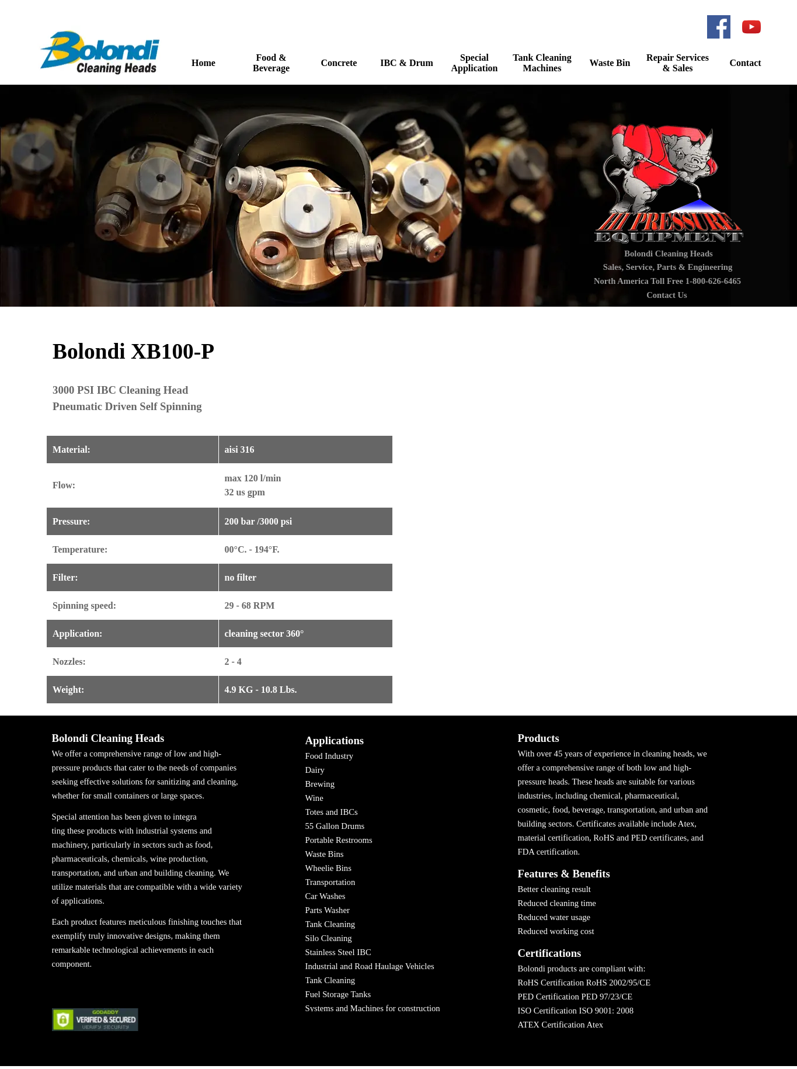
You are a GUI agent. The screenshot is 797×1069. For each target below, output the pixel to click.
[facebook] (718, 27)
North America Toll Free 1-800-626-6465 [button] (667, 281)
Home (203, 63)
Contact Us (666, 295)
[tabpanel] (219, 516)
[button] (101, 52)
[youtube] (751, 27)
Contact (745, 63)
